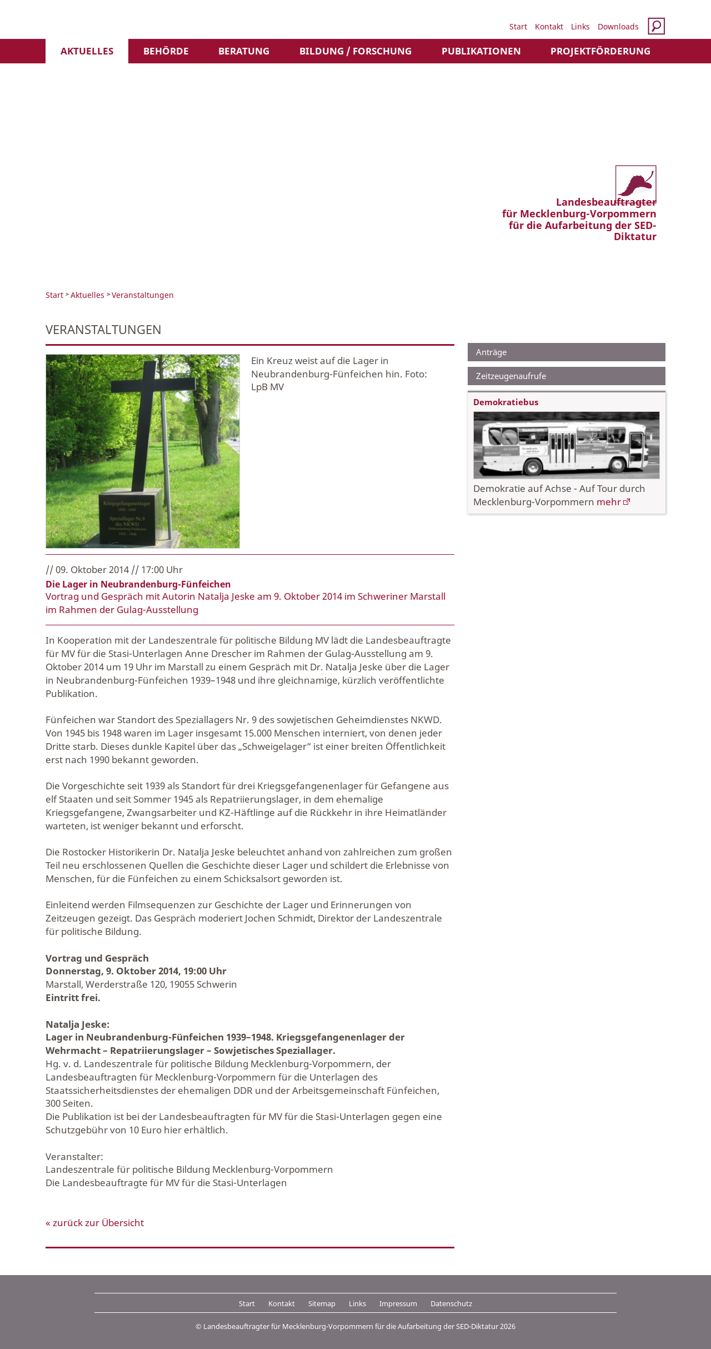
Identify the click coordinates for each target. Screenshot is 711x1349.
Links (580, 26)
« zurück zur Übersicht (95, 1222)
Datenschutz (451, 1303)
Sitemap (322, 1303)
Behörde (166, 50)
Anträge (491, 351)
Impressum (398, 1303)
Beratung (243, 50)
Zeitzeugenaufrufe (511, 375)
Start (518, 26)
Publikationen (481, 50)
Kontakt (549, 26)
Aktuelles (87, 50)
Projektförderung (600, 50)
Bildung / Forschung (355, 50)
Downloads (618, 26)
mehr (609, 501)
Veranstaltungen (143, 295)
